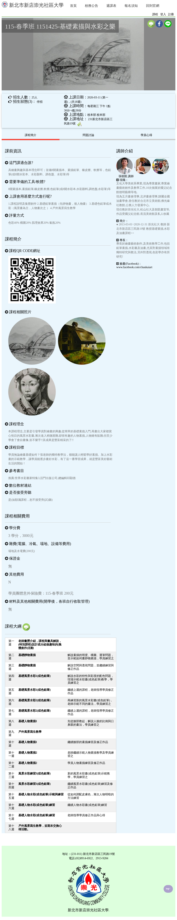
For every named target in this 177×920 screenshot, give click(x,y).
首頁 (73, 5)
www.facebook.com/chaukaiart (134, 267)
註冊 (171, 14)
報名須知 (131, 5)
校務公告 (91, 5)
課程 (155, 14)
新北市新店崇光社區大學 (33, 4)
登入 (163, 14)
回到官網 (152, 5)
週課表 (111, 5)
